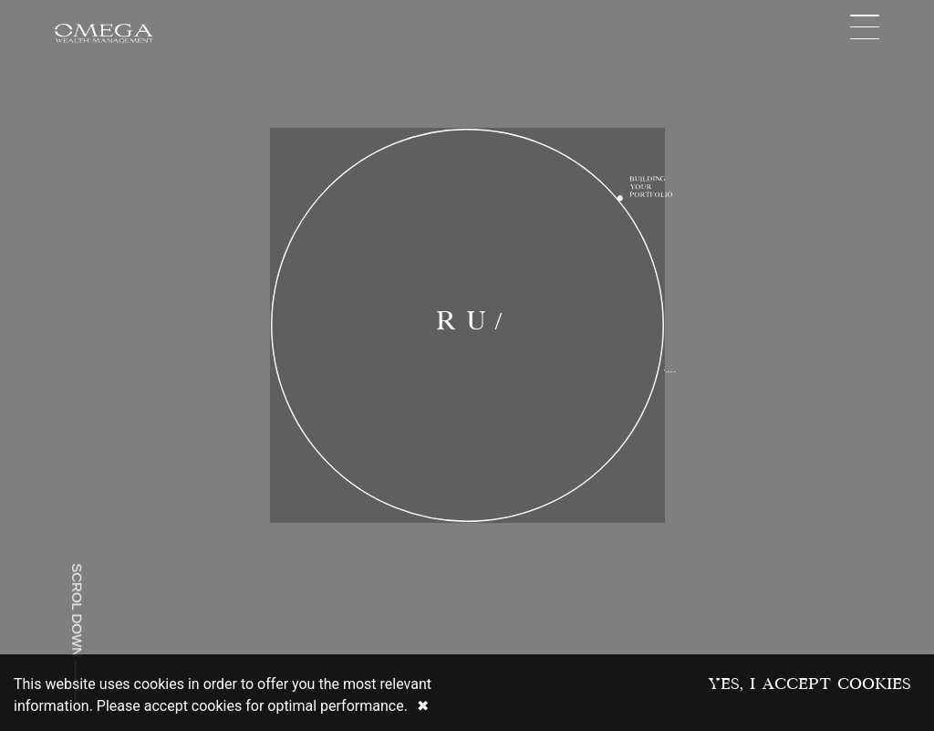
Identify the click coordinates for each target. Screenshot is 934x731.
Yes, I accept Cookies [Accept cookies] (809, 683)
